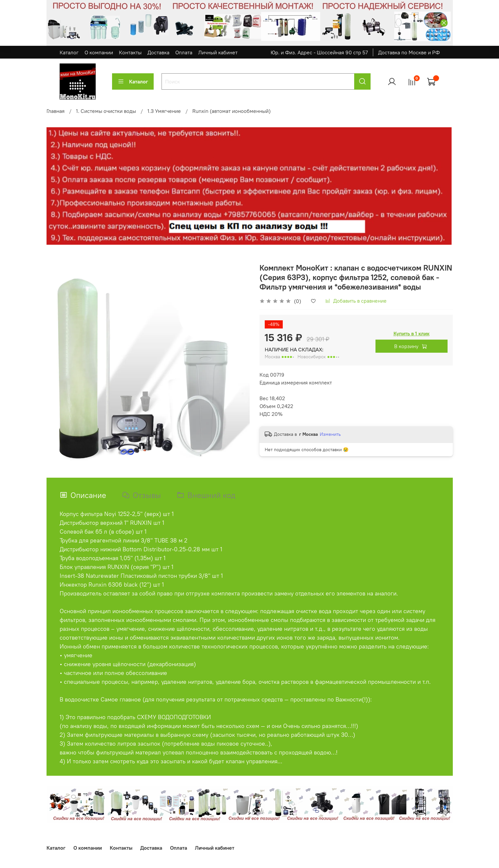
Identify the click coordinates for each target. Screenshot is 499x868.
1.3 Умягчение (164, 111)
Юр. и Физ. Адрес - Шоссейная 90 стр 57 (319, 52)
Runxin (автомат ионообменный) (231, 111)
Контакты (130, 52)
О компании (99, 52)
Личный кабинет (218, 52)
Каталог (69, 52)
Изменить (330, 434)
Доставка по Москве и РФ (409, 52)
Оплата (183, 52)
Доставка (158, 52)
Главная (56, 111)
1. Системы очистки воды (106, 111)
